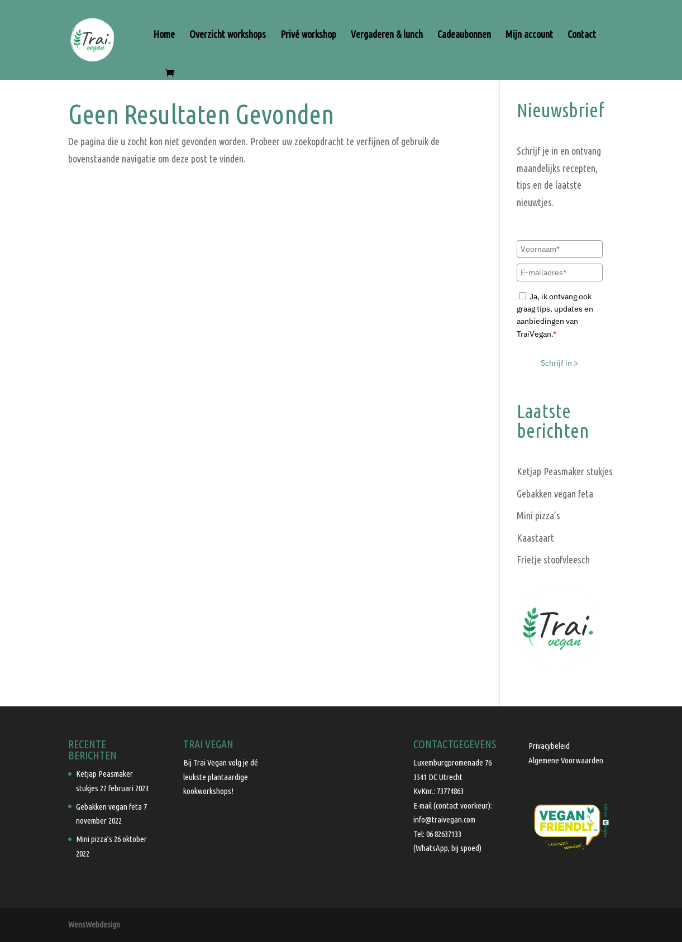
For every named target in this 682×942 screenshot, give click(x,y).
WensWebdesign (94, 924)
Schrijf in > (559, 363)
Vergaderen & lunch (387, 35)
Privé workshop (308, 35)
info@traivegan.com (444, 819)
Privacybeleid (549, 745)
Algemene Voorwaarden (565, 760)
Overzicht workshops (227, 35)
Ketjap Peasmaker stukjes (565, 471)
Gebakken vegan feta (555, 493)
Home (164, 35)
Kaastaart (535, 537)
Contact (581, 35)
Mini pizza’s (538, 515)
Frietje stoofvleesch (553, 559)
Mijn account (529, 35)
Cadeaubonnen (464, 35)
